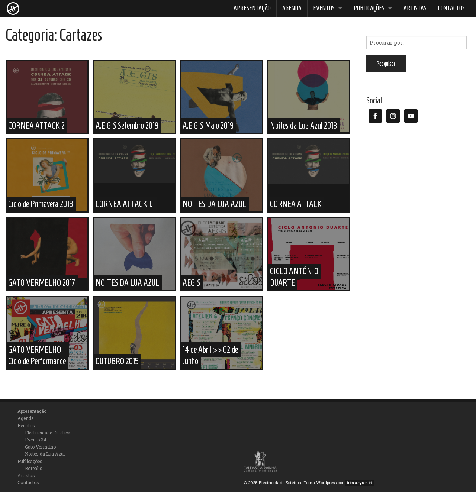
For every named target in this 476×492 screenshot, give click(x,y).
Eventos (324, 8)
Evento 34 (35, 440)
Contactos (451, 8)
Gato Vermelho (40, 447)
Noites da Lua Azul (45, 454)
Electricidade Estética (47, 433)
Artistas (415, 8)
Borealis (33, 468)
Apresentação (252, 8)
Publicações (369, 8)
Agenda (292, 8)
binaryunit (359, 482)
